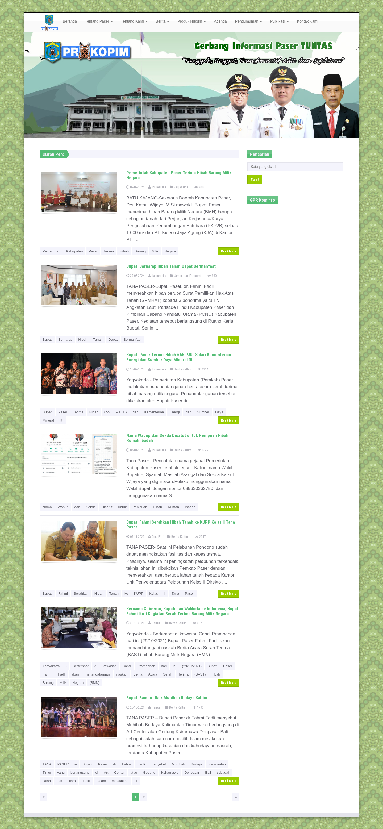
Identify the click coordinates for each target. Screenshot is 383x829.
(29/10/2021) (192, 666)
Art (106, 772)
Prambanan (146, 666)
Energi (175, 412)
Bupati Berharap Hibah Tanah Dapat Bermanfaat (171, 266)
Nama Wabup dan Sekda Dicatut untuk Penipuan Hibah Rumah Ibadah (177, 438)
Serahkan (81, 593)
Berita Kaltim (180, 369)
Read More (228, 251)
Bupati (47, 339)
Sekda (91, 507)
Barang (140, 251)
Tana (175, 593)
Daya (219, 412)
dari (136, 412)
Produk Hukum (191, 21)
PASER (63, 764)
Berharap (65, 339)
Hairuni (154, 623)
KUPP (138, 593)
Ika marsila (157, 187)
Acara (152, 674)
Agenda (220, 21)
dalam (101, 781)
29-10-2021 (135, 623)
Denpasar (191, 772)
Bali (208, 772)
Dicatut (107, 507)
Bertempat (81, 666)
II (165, 593)
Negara (170, 251)
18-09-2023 (135, 369)
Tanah (97, 339)
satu (60, 781)
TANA (47, 764)
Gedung (149, 772)
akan (75, 674)
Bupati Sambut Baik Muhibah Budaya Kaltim (166, 697)
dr (114, 764)
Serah (167, 674)
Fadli (61, 674)
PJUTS (121, 412)
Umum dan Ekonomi (185, 275)
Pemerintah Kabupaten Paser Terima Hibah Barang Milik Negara (178, 175)
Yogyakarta (51, 666)
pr (136, 781)
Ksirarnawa (169, 772)
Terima (108, 251)
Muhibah (178, 764)
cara (72, 781)
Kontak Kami (307, 21)
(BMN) (95, 683)
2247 (200, 536)
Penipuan (139, 507)
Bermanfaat (132, 339)
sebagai (223, 772)
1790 (198, 707)
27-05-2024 (135, 275)
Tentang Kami (134, 21)
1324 (203, 369)
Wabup (63, 507)
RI (61, 420)
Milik (155, 251)
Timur (47, 772)
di (95, 666)
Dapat (113, 339)
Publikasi (279, 21)
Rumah (173, 507)
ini (174, 666)
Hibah (124, 251)
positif (86, 781)
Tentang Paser (99, 21)
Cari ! (255, 179)
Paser (93, 251)
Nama (47, 507)
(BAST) (200, 674)
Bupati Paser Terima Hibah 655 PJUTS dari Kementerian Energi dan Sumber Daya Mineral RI (178, 357)
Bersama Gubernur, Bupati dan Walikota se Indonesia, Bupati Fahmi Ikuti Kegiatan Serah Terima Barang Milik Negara (182, 611)
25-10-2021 (135, 707)
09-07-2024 (135, 187)
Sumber (203, 412)
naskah (121, 674)
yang (61, 772)
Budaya (197, 764)
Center (119, 772)
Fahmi (63, 593)
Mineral (48, 420)
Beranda (70, 21)
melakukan (120, 781)
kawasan (109, 666)
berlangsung (80, 772)
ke (126, 593)
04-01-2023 (135, 450)
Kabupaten (74, 251)
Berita (162, 21)
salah (47, 781)
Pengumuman (248, 21)
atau (133, 772)
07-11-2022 (135, 536)
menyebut (158, 764)
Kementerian (154, 412)
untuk (122, 507)
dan (189, 412)
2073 (198, 623)
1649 (203, 450)
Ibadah (190, 507)
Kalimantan (217, 764)
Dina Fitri (156, 536)
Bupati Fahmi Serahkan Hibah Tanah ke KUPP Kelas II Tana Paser (180, 524)
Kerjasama (179, 187)
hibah (216, 674)
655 (107, 412)
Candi (126, 666)
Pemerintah (51, 251)
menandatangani (98, 674)
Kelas (153, 593)
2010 (199, 187)
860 (212, 275)
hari (164, 666)
